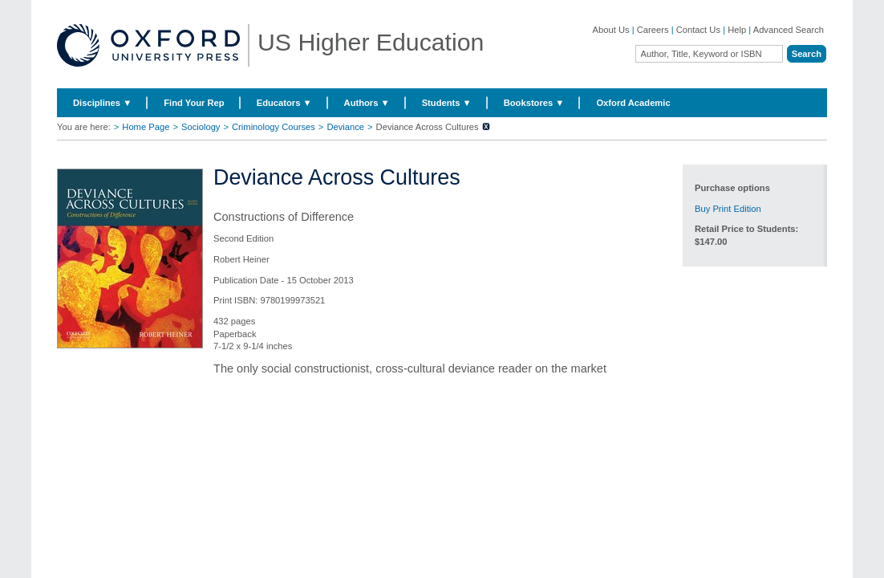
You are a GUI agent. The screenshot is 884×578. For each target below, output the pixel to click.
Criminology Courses (273, 127)
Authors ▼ (367, 103)
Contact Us (698, 30)
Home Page (145, 127)
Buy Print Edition (728, 209)
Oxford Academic (633, 103)
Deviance (345, 127)
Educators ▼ (284, 103)
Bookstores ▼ (534, 103)
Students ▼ (447, 103)
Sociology (201, 127)
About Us (611, 30)
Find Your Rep (194, 103)
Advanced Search (788, 30)
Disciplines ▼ (102, 103)
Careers (653, 30)
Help (737, 30)
